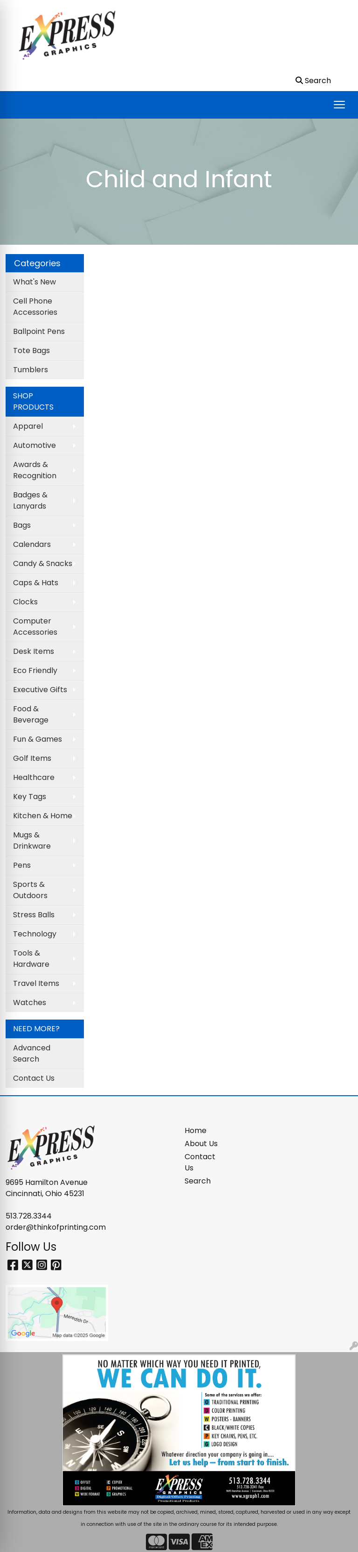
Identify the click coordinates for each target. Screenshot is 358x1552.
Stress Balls (34, 914)
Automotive (34, 445)
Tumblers (30, 369)
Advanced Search (31, 1053)
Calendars (32, 544)
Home (196, 1130)
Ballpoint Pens (39, 331)
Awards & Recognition (34, 470)
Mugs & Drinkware (32, 840)
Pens (22, 865)
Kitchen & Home (42, 815)
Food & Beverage (30, 714)
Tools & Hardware (31, 959)
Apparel (28, 426)
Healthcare (34, 777)
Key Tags (29, 796)
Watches (29, 1002)
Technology (34, 933)
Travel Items (36, 983)
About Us (201, 1143)
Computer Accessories (35, 627)
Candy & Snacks (42, 563)
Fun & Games (37, 739)
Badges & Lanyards (30, 500)
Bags (22, 525)
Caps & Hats (35, 582)
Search (198, 1181)
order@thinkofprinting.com (56, 1227)
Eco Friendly (35, 670)
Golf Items (32, 758)
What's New (34, 281)
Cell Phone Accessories (35, 307)
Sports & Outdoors (30, 890)
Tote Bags (31, 350)
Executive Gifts (40, 689)
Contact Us (34, 1078)
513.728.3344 (29, 1216)
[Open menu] (339, 104)
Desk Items (33, 651)
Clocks (25, 601)
